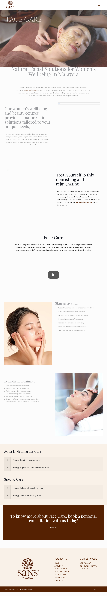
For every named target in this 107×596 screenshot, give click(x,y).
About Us (59, 566)
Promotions (60, 577)
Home (57, 563)
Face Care (84, 569)
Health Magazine (62, 572)
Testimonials (60, 575)
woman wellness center (84, 202)
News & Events (61, 569)
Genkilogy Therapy (88, 566)
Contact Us (53, 528)
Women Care (85, 563)
